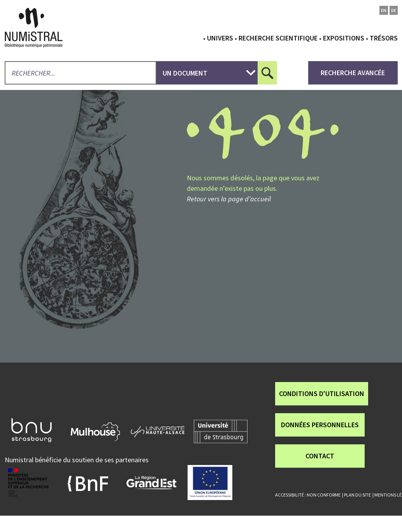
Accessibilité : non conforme (308, 495)
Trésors (384, 37)
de (393, 10)
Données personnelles (320, 424)
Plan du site (357, 495)
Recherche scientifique (278, 37)
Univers (220, 37)
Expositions (343, 37)
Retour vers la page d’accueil (229, 198)
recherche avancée (353, 72)
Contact (319, 455)
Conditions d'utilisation (321, 393)
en (383, 10)
